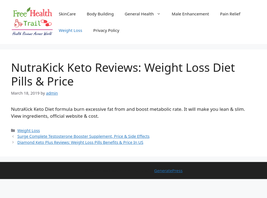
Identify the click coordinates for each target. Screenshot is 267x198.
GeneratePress (168, 170)
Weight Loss (70, 30)
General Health (145, 14)
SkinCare (67, 13)
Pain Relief (230, 13)
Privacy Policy (106, 30)
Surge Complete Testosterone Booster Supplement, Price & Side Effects (83, 136)
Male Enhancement (190, 13)
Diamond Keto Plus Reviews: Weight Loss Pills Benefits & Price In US (80, 142)
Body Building (100, 13)
